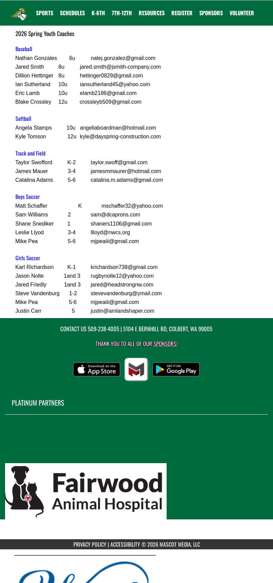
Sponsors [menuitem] (211, 13)
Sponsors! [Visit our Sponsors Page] (165, 343)
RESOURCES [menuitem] (152, 13)
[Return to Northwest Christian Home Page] (19, 8)
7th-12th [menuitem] (122, 13)
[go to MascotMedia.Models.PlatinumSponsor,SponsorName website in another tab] (136, 482)
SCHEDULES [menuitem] (72, 13)
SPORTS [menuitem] (44, 13)
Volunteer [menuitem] (242, 13)
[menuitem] (182, 12)
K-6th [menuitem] (98, 13)
